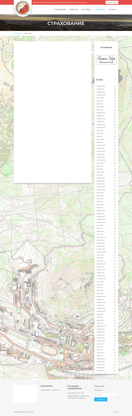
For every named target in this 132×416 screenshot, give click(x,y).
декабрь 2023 (106, 151)
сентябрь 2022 (106, 190)
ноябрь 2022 (106, 184)
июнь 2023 (106, 169)
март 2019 (106, 293)
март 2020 (106, 261)
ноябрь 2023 (106, 154)
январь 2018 (106, 329)
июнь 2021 (106, 225)
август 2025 (106, 98)
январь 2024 (106, 148)
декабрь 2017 (106, 332)
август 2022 (106, 193)
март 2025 (106, 110)
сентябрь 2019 (106, 279)
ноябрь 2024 (106, 122)
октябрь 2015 (106, 371)
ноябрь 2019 (106, 273)
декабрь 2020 (106, 243)
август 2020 (106, 255)
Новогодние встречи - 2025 (76, 393)
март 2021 (106, 234)
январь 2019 (106, 299)
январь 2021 (106, 240)
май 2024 (106, 136)
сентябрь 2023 (106, 160)
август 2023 (106, 163)
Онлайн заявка (112, 2)
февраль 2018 (106, 326)
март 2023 (106, 175)
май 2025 (106, 104)
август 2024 (106, 131)
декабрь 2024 (106, 119)
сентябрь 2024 (106, 128)
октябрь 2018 (106, 308)
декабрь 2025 (106, 86)
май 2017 (106, 350)
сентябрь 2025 (106, 95)
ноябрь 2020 (106, 246)
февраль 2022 (106, 211)
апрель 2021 (106, 231)
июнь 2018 (106, 314)
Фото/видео (86, 9)
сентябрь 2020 (106, 252)
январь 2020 (106, 267)
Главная (17, 33)
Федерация (73, 9)
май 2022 (106, 202)
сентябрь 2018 (106, 311)
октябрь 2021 (106, 219)
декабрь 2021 (106, 216)
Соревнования (60, 9)
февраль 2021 (106, 237)
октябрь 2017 (106, 338)
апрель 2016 (106, 365)
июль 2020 (106, 258)
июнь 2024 (106, 133)
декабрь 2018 (106, 302)
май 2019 (106, 288)
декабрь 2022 (106, 181)
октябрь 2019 (106, 276)
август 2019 (106, 282)
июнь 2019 (106, 285)
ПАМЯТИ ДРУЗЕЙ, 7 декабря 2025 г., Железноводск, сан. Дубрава (79, 397)
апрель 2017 (106, 353)
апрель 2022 (106, 205)
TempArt (31, 412)
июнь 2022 (106, 199)
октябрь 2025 (106, 92)
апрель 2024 (106, 139)
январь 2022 (106, 214)
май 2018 (106, 317)
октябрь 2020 (106, 249)
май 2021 (106, 228)
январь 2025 (106, 116)
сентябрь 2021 (106, 222)
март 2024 (106, 142)
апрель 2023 (106, 172)
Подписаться (101, 399)
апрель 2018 (106, 320)
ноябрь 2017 (106, 335)
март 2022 (106, 208)
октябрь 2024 (106, 125)
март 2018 (106, 323)
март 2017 (106, 356)
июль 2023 (106, 166)
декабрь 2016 (106, 359)
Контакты (112, 9)
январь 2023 (106, 178)
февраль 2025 (106, 113)
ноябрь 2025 (106, 89)
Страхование (100, 9)
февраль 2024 (106, 145)
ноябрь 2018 (106, 305)
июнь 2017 (106, 347)
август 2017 (106, 344)
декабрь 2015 (106, 368)
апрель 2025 (106, 107)
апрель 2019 (106, 291)
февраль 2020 (106, 264)
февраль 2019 (106, 296)
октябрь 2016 (106, 362)
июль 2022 (106, 196)
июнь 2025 (106, 101)
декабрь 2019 (106, 270)
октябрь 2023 (106, 157)
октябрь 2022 (106, 187)
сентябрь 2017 (106, 341)
